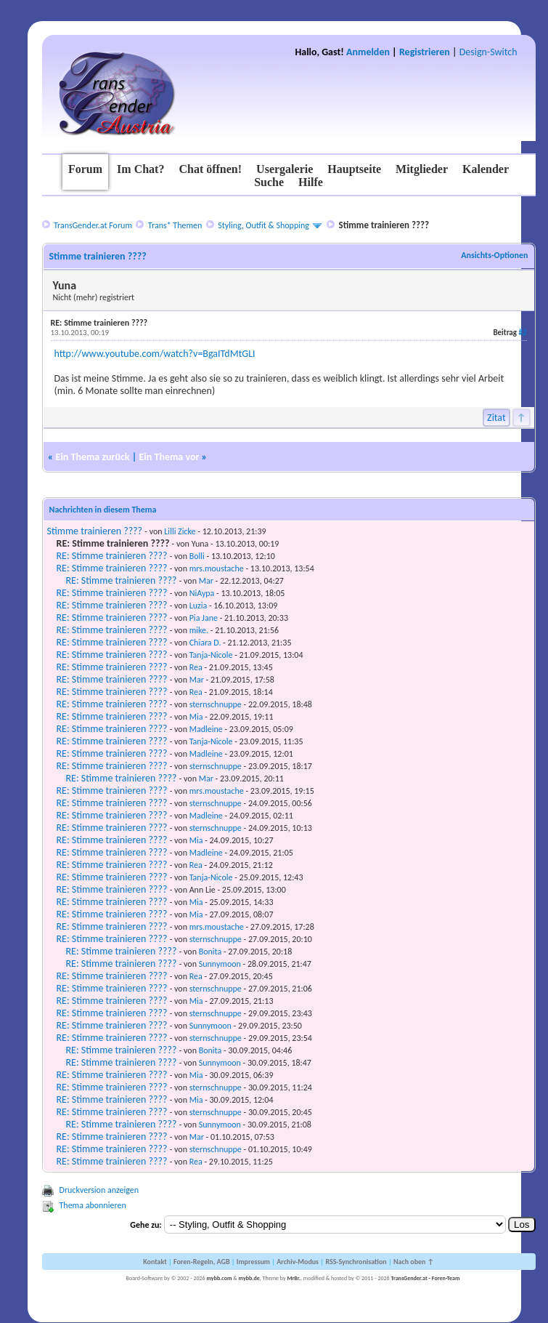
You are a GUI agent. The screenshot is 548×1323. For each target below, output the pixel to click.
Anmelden (368, 52)
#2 (522, 332)
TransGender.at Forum (93, 225)
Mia (196, 717)
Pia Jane (203, 618)
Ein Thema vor (169, 457)
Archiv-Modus (298, 1261)
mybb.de (249, 1278)
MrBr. (293, 1278)
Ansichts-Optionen (494, 255)
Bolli (197, 556)
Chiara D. (205, 643)
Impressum (253, 1261)
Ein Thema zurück (93, 457)
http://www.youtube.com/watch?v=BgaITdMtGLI (154, 353)
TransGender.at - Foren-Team (424, 1278)
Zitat (496, 417)
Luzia (198, 605)
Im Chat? (140, 169)
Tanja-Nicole (211, 655)
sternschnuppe (215, 704)
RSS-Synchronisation (355, 1261)
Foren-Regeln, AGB (201, 1261)
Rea (196, 667)
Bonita (210, 951)
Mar (206, 581)
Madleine (206, 729)
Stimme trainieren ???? (95, 531)
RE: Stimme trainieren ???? (112, 556)
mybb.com (219, 1278)
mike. (198, 630)
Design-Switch (488, 52)
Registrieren (424, 52)
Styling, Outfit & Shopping (263, 225)
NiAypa (202, 593)
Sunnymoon (220, 964)
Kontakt (154, 1261)
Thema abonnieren (93, 1205)
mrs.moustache (216, 568)
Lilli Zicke (179, 531)
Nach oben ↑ (413, 1261)
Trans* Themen (175, 225)
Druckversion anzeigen (99, 1190)
